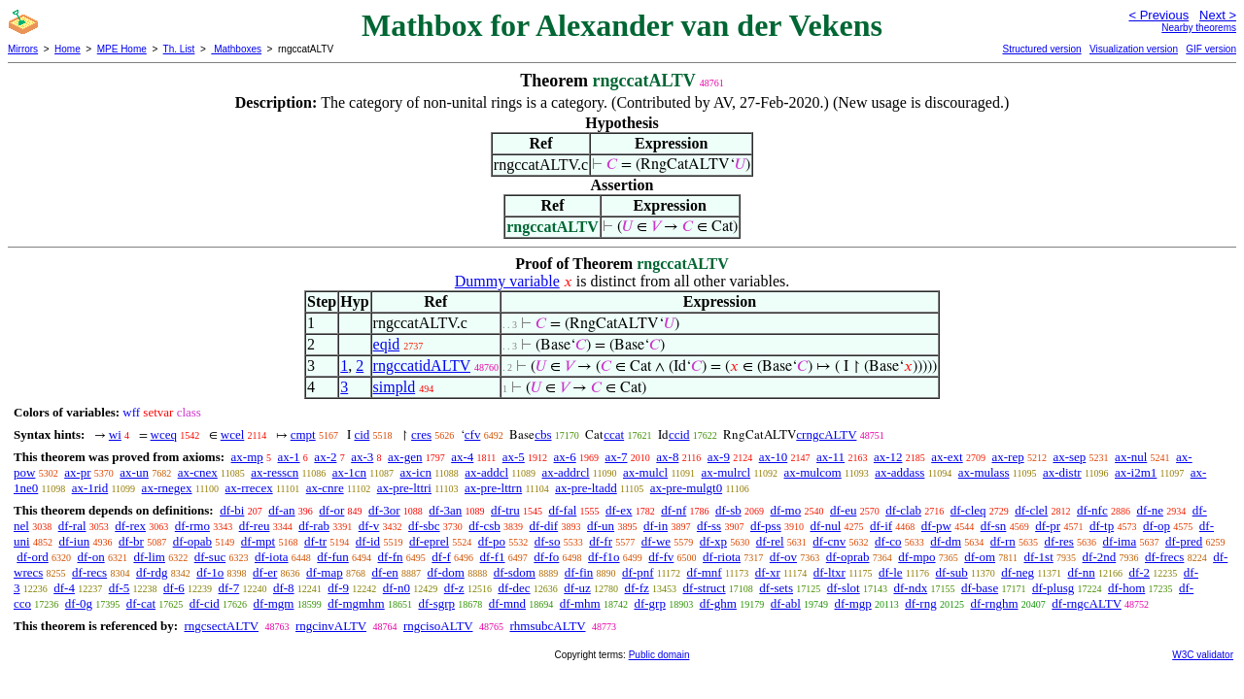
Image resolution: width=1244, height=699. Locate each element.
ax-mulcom (813, 472)
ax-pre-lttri (404, 488)
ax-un (134, 472)
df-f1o (604, 556)
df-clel (1031, 510)
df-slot (843, 588)
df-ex (618, 510)
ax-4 (462, 456)
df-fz (637, 588)
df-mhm (580, 603)
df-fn (390, 556)
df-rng (921, 603)
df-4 (64, 588)
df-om (979, 556)
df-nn (1080, 572)
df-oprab (848, 556)
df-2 (1139, 572)
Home (67, 49)
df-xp (713, 541)
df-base (979, 588)
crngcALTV (826, 434)
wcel (233, 434)
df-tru (505, 510)
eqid (386, 344)
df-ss (709, 525)
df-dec (514, 588)
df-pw (936, 525)
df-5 (119, 588)
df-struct (704, 588)
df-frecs (1164, 556)
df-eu (843, 510)
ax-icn (415, 472)
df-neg (1017, 572)
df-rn (1003, 541)
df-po (491, 541)
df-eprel (429, 541)
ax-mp (247, 456)
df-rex (130, 525)
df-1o (210, 572)
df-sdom (515, 572)
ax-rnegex (167, 488)
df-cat (141, 603)
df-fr (600, 541)
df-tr (315, 541)
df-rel (770, 541)
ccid (679, 434)
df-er (265, 572)
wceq (164, 434)
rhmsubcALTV (547, 625)
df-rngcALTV (1087, 603)
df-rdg (152, 572)
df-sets (776, 588)
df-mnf (704, 572)
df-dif (544, 525)
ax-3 (362, 456)
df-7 (229, 588)
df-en (384, 572)
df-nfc (1092, 510)
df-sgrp (436, 603)
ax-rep (1007, 456)
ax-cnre (325, 488)
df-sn (994, 525)
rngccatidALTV (421, 365)
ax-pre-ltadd (586, 488)
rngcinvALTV (330, 625)
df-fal (562, 510)
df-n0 (396, 588)
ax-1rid (90, 488)
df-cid (205, 603)
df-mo (785, 510)
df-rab (313, 525)
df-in (655, 525)
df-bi (232, 510)
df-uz (577, 588)
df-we (656, 541)
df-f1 (492, 556)
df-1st (1038, 556)
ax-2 (325, 456)
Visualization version (1133, 49)
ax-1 (289, 456)
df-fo (546, 556)
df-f (441, 556)
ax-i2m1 (1136, 472)
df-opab (192, 541)
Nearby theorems (1198, 27)
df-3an (445, 510)
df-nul (825, 525)
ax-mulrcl (726, 472)
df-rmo (192, 525)
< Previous (1158, 15)
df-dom (446, 572)
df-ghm (718, 603)
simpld (394, 387)
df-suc (210, 556)
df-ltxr (829, 572)
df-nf (673, 510)
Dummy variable (507, 281)
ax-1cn (349, 472)
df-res (1059, 541)
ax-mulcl (645, 472)
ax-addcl (486, 472)
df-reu (254, 525)
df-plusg (1053, 588)
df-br (131, 541)
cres (421, 434)
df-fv (661, 556)
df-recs (89, 572)
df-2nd (1100, 556)
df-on (91, 556)
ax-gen (405, 456)
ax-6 (565, 456)
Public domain (659, 654)
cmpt (303, 434)
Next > (1217, 15)
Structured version (1041, 49)
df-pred (1183, 541)
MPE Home (122, 49)
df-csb (484, 525)
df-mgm (274, 603)
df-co (888, 541)
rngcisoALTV (438, 625)
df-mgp (853, 603)
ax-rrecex (249, 488)
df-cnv (829, 541)
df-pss (765, 525)
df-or (331, 510)
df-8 (283, 588)
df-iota (272, 556)
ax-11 (830, 456)
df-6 (174, 588)
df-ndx (910, 588)
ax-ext (946, 456)
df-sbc (424, 525)
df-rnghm (994, 603)
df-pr (1047, 525)
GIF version (1211, 49)
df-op (1156, 525)
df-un (600, 525)
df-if (881, 525)
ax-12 (888, 456)
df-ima (1120, 541)
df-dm (945, 541)
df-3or (384, 510)
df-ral (72, 525)
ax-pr (77, 472)
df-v (369, 525)
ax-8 (667, 456)
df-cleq (968, 510)
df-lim (149, 556)
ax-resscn (274, 472)
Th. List (179, 49)
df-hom (1126, 588)
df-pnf (638, 572)
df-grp (650, 603)
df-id (368, 541)
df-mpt (258, 541)
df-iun (73, 541)
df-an (281, 510)
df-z (454, 588)
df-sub (952, 572)
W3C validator (1202, 654)
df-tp (1101, 525)
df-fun (333, 556)
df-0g (78, 603)
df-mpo (916, 556)
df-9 (338, 588)
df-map (324, 572)
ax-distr (1062, 472)
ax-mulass (984, 472)
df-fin (579, 572)
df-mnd (507, 603)
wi (115, 434)
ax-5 (513, 456)
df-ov (783, 556)
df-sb (728, 510)
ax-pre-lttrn (493, 488)
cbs (543, 434)
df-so (548, 541)
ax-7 (616, 456)
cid (361, 434)
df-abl (786, 603)
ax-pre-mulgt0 (686, 488)
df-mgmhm (356, 603)
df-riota (722, 556)
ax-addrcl (566, 472)
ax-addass (899, 472)
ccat (614, 434)
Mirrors (23, 49)
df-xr (767, 572)
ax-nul (1131, 456)
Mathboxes (236, 49)
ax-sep (1069, 456)
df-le (891, 572)
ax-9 (719, 456)
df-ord (33, 556)
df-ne (1149, 510)
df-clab (903, 510)
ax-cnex (198, 472)
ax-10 (773, 456)
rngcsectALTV (221, 625)
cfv (473, 434)
